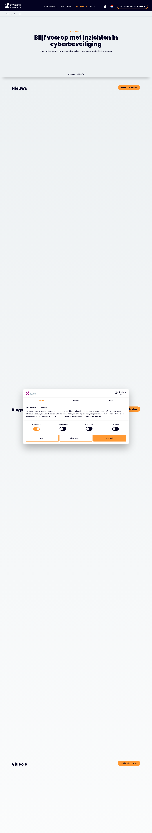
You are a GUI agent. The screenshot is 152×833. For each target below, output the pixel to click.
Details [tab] (76, 400)
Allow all (109, 438)
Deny (42, 438)
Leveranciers (41, 830)
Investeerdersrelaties (129, 830)
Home (10, 14)
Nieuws (71, 74)
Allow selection (76, 438)
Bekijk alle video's (129, 470)
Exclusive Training (128, 826)
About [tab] (111, 400)
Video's (80, 74)
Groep (124, 822)
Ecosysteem (67, 6)
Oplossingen (19, 830)
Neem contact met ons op (132, 6)
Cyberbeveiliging (51, 6)
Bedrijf (93, 6)
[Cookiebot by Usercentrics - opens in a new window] (116, 393)
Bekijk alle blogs (129, 262)
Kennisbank (63, 830)
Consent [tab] (41, 400)
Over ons (84, 830)
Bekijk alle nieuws (129, 87)
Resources (81, 6)
